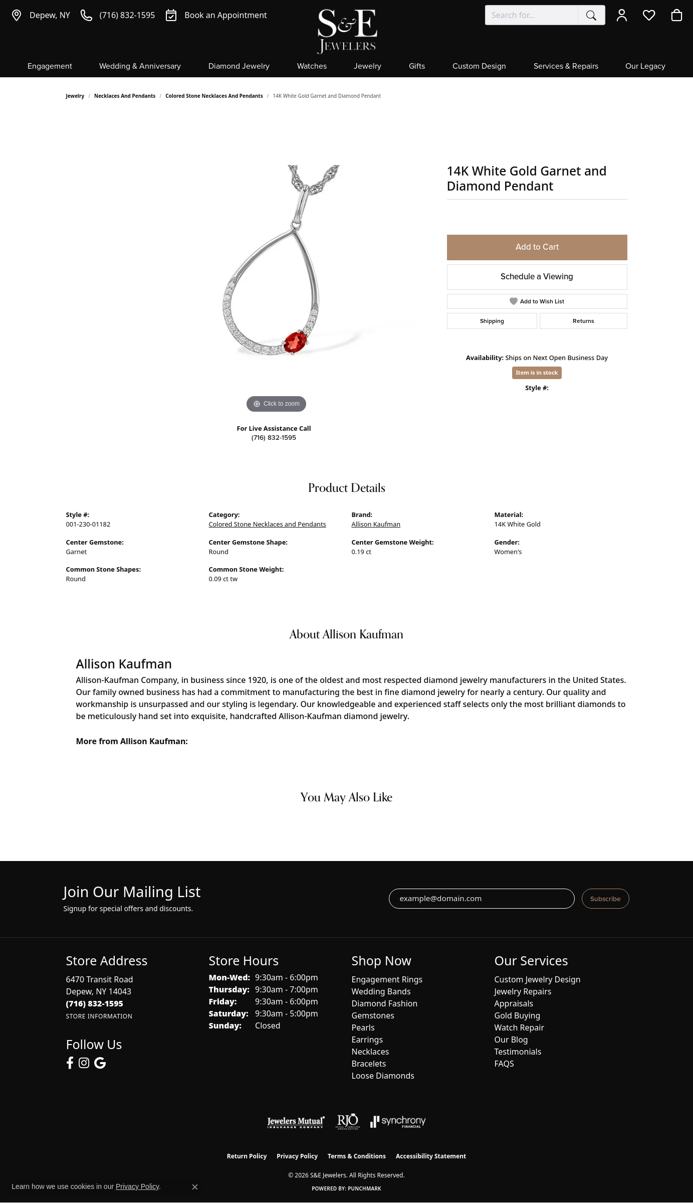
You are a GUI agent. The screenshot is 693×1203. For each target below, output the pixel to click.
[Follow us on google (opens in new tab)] (100, 1063)
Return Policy (247, 1156)
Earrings (367, 1039)
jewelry (75, 95)
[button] (624, 15)
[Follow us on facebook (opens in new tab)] (70, 1063)
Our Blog (511, 1039)
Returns (583, 320)
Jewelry (367, 67)
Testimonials (518, 1051)
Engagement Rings (387, 979)
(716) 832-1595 (274, 437)
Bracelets (369, 1063)
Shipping (492, 320)
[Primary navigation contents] (346, 69)
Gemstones (373, 1015)
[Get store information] (99, 1016)
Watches (312, 67)
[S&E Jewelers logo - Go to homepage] (347, 31)
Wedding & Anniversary (140, 67)
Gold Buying (518, 1015)
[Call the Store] (95, 1003)
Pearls (363, 1027)
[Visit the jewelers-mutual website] (296, 1121)
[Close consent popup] (195, 1187)
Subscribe (605, 899)
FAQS (504, 1063)
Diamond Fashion (385, 1003)
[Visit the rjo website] (347, 1121)
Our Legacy (645, 67)
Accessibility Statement (431, 1156)
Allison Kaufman (376, 524)
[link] (40, 15)
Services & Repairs (566, 67)
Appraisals (514, 1003)
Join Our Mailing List (132, 892)
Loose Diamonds (383, 1075)
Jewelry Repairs (523, 991)
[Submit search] (591, 15)
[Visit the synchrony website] (398, 1121)
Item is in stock (537, 372)
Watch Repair (520, 1027)
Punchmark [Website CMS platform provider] (364, 1188)
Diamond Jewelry (239, 67)
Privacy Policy (297, 1156)
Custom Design (479, 67)
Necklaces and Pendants (124, 95)
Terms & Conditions (357, 1156)
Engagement (50, 67)
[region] (276, 265)
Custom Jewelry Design (538, 979)
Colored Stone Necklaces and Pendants (214, 95)
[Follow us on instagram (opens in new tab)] (84, 1063)
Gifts (417, 67)
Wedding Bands (381, 991)
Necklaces (370, 1051)
